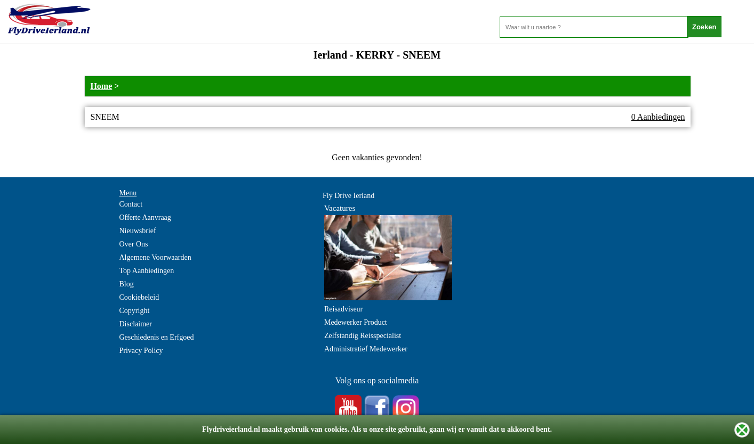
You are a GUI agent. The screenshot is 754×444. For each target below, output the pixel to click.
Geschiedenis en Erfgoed (156, 337)
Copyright (134, 311)
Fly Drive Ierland (348, 196)
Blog (126, 284)
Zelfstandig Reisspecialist (362, 336)
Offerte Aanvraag (145, 217)
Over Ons (133, 244)
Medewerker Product (355, 322)
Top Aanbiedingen (146, 271)
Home (101, 86)
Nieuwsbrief (137, 231)
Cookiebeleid (139, 297)
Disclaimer (135, 324)
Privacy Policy (141, 351)
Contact (131, 204)
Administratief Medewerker (365, 349)
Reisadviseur (343, 309)
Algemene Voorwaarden (155, 257)
